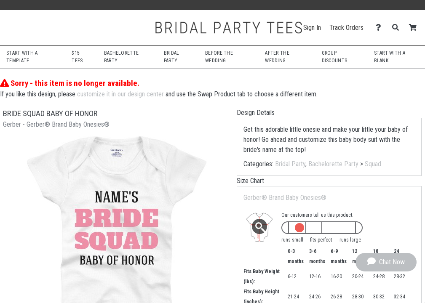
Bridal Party (290, 164)
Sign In (312, 28)
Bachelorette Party (333, 164)
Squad (373, 164)
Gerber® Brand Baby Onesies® (284, 198)
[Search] (397, 27)
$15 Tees (77, 57)
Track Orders (346, 28)
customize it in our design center (120, 94)
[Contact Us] (380, 27)
